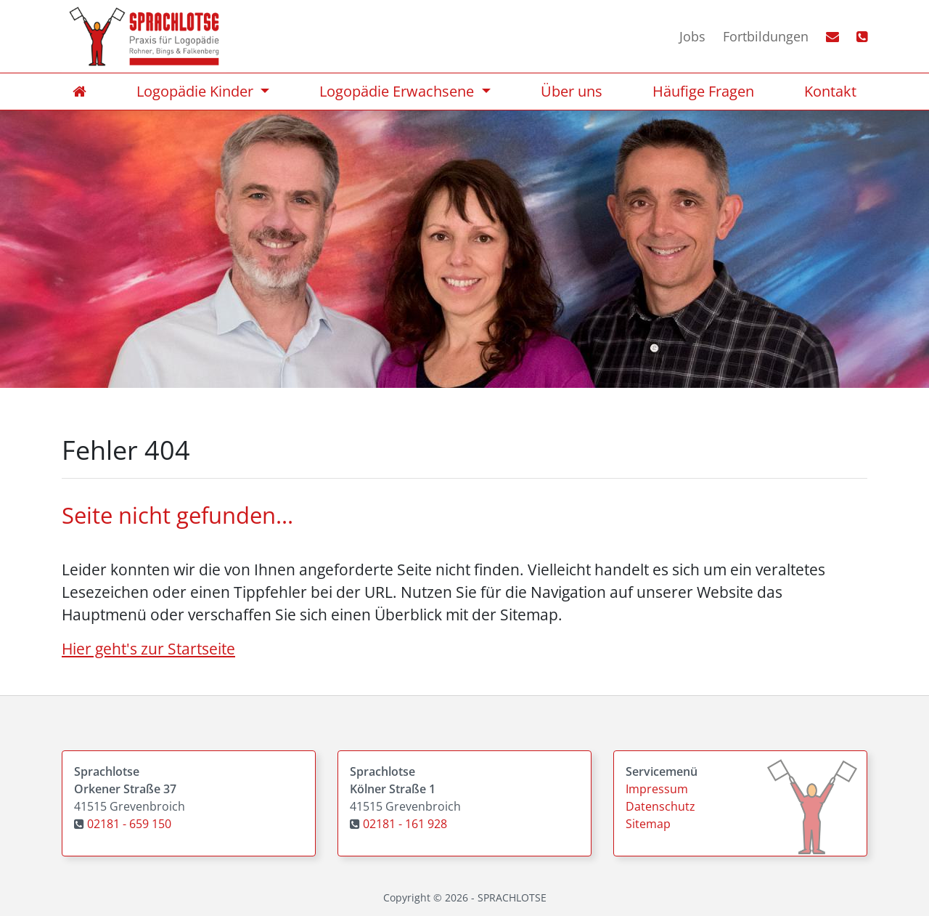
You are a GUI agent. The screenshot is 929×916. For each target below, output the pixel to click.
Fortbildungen (766, 36)
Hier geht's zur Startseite (148, 649)
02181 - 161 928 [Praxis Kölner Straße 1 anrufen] (405, 824)
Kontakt (830, 91)
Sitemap (648, 824)
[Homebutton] (144, 36)
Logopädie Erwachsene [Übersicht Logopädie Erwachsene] (398, 91)
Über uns (571, 91)
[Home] (79, 91)
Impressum (657, 789)
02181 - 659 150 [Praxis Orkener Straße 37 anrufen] (129, 824)
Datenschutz (660, 806)
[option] (464, 242)
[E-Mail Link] (824, 36)
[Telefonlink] (853, 36)
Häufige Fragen (703, 91)
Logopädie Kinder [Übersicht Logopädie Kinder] (196, 91)
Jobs (692, 36)
